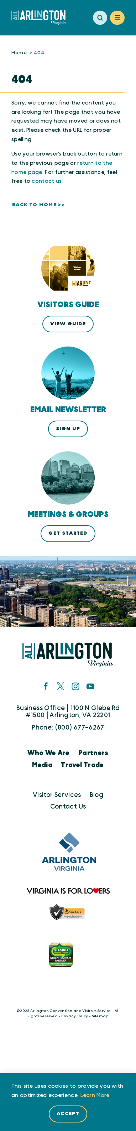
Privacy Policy (74, 1016)
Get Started (68, 533)
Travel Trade (82, 765)
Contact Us (68, 806)
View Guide (68, 323)
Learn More (95, 1095)
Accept (68, 1113)
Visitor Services (57, 795)
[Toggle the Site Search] (100, 18)
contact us (47, 181)
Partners (93, 753)
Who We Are (48, 753)
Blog (96, 795)
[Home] (41, 17)
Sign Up (68, 428)
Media (42, 765)
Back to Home (34, 204)
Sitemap (100, 1016)
